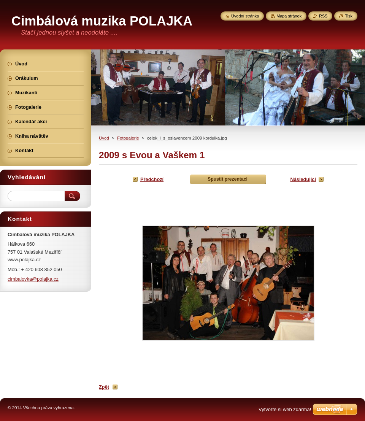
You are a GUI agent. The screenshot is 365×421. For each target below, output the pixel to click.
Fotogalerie (128, 138)
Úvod (104, 138)
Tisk (348, 16)
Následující (303, 179)
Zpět (104, 387)
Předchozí (151, 179)
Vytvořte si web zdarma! (285, 409)
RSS (323, 16)
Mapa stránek (289, 16)
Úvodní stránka (245, 16)
